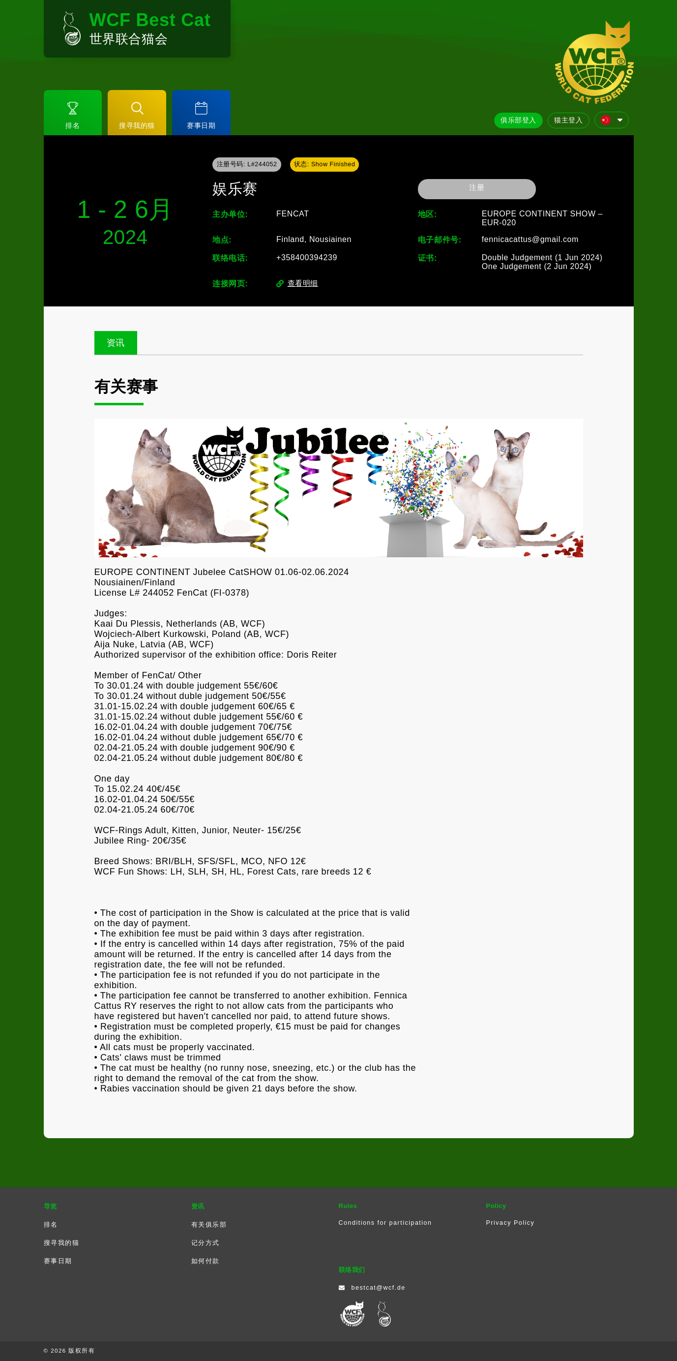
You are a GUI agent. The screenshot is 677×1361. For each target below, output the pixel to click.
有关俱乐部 (209, 1224)
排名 (51, 1224)
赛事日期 (58, 1261)
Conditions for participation (385, 1222)
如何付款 (205, 1261)
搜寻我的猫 (62, 1243)
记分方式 (205, 1243)
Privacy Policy (510, 1222)
